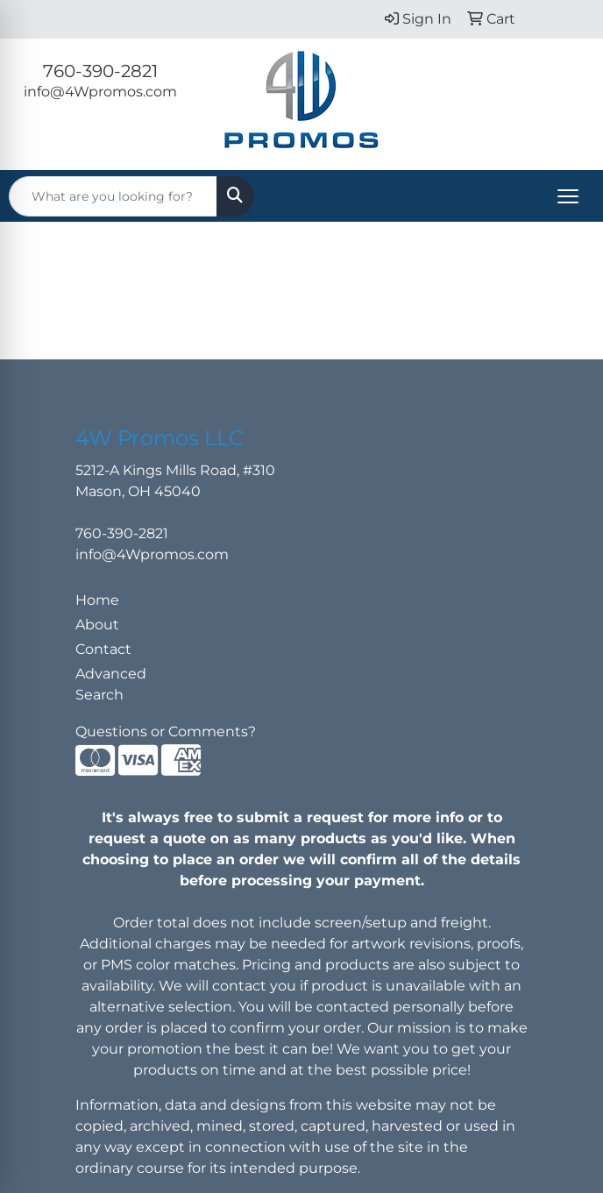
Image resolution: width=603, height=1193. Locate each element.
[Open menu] (567, 196)
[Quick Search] (113, 196)
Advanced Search (110, 684)
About (97, 624)
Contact (103, 649)
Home (97, 600)
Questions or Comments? (165, 731)
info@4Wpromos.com (100, 91)
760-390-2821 (100, 71)
